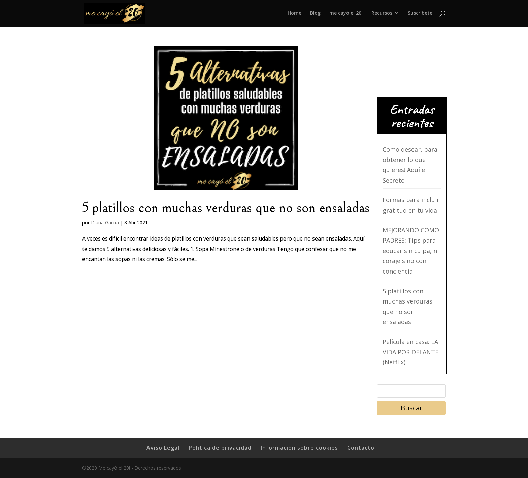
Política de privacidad (220, 447)
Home (294, 14)
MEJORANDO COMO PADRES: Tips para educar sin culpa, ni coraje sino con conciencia (411, 250)
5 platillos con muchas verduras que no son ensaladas (226, 207)
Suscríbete (420, 14)
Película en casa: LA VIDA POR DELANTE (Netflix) (410, 352)
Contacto (360, 447)
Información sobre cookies (299, 447)
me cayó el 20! (346, 14)
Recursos (381, 14)
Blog (315, 14)
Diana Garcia (105, 222)
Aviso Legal (162, 447)
